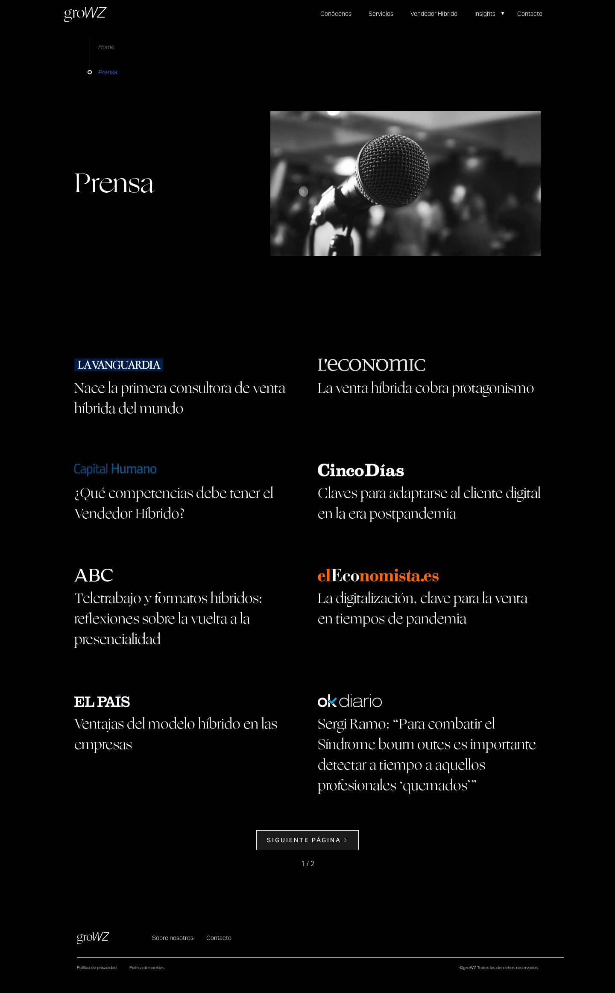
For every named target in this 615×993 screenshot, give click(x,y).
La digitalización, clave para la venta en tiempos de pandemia (422, 608)
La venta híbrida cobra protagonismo (426, 388)
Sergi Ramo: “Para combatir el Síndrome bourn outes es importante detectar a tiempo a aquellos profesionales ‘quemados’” (427, 755)
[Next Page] (307, 840)
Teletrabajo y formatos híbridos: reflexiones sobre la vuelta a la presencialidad (168, 619)
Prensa (107, 72)
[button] (493, 13)
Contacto (529, 14)
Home (106, 47)
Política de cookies (146, 967)
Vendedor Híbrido (433, 14)
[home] (85, 14)
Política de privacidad (97, 967)
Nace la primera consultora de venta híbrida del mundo (179, 398)
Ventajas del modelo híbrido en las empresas (175, 734)
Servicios (381, 14)
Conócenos (335, 14)
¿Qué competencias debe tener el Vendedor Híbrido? (173, 503)
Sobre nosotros (172, 938)
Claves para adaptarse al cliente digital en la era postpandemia (429, 503)
